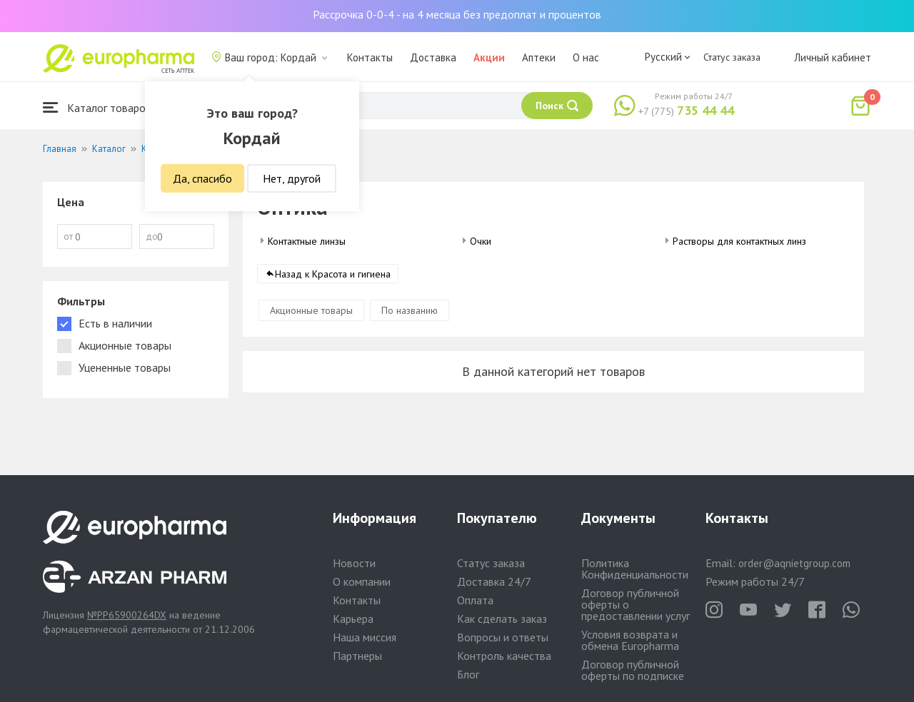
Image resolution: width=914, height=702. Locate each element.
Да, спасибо (202, 178)
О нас (586, 57)
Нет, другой (292, 178)
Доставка (433, 57)
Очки (480, 241)
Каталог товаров (97, 107)
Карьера (353, 618)
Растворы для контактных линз (739, 241)
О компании (362, 581)
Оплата (475, 600)
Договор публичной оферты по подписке (632, 670)
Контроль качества (504, 655)
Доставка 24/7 (494, 581)
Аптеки (539, 57)
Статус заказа (731, 57)
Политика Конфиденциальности (634, 568)
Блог (468, 674)
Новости (354, 563)
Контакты (370, 57)
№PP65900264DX (126, 615)
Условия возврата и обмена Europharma (630, 640)
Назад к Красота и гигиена (333, 274)
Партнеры (357, 655)
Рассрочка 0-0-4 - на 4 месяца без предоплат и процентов (457, 14)
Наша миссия (364, 637)
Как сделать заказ (502, 618)
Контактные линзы (307, 241)
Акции (489, 57)
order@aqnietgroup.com (794, 563)
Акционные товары (311, 310)
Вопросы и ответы (502, 637)
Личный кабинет (832, 57)
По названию (409, 310)
